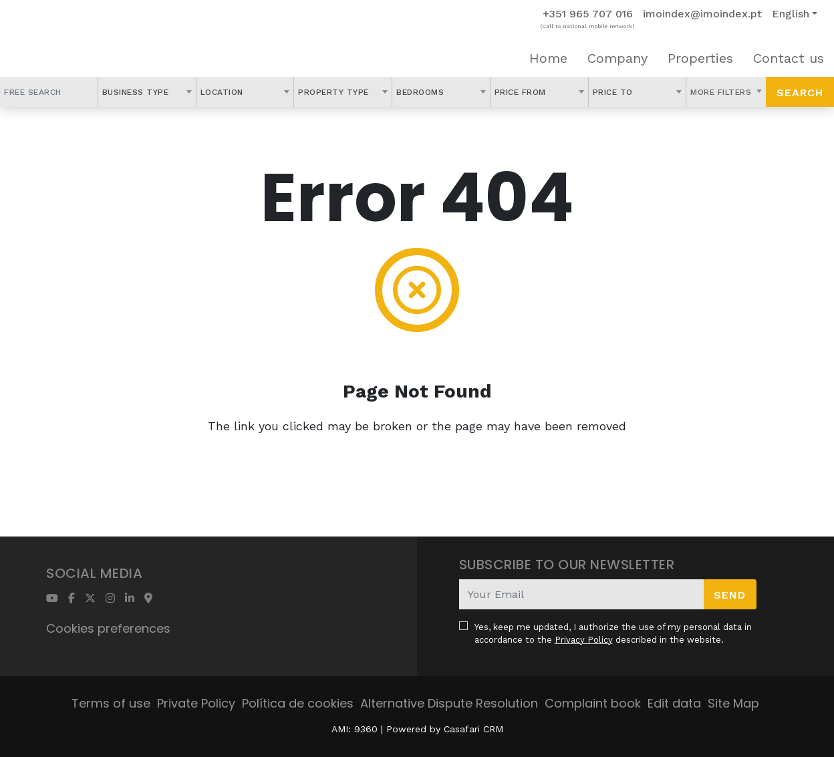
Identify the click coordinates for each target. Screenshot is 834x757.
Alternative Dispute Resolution (449, 703)
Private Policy (196, 703)
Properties (700, 58)
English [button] (790, 13)
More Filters (722, 92)
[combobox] (147, 92)
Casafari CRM (473, 729)
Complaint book (593, 703)
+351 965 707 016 (588, 13)
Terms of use (111, 703)
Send (730, 595)
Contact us (788, 58)
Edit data (674, 703)
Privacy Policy (584, 640)
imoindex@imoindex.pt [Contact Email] (702, 13)
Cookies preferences (108, 628)
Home (548, 58)
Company (617, 58)
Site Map (733, 703)
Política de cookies (298, 703)
